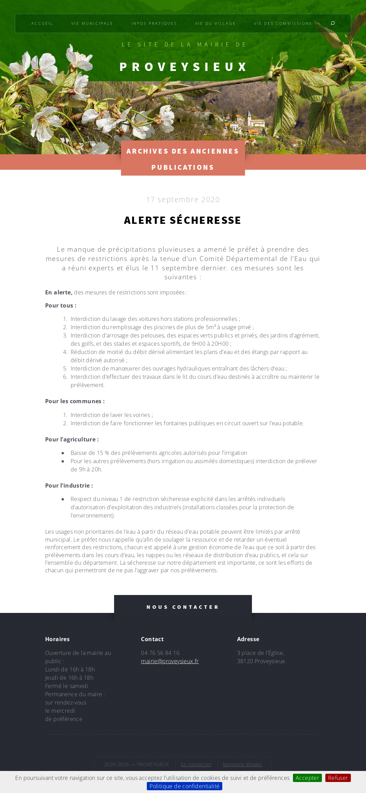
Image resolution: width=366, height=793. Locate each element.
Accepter (307, 778)
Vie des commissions (283, 23)
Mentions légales (242, 764)
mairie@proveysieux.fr (170, 661)
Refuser (338, 778)
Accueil (42, 23)
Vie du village (215, 23)
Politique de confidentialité (185, 786)
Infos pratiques (154, 23)
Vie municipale (92, 23)
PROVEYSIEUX (184, 66)
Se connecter (196, 764)
